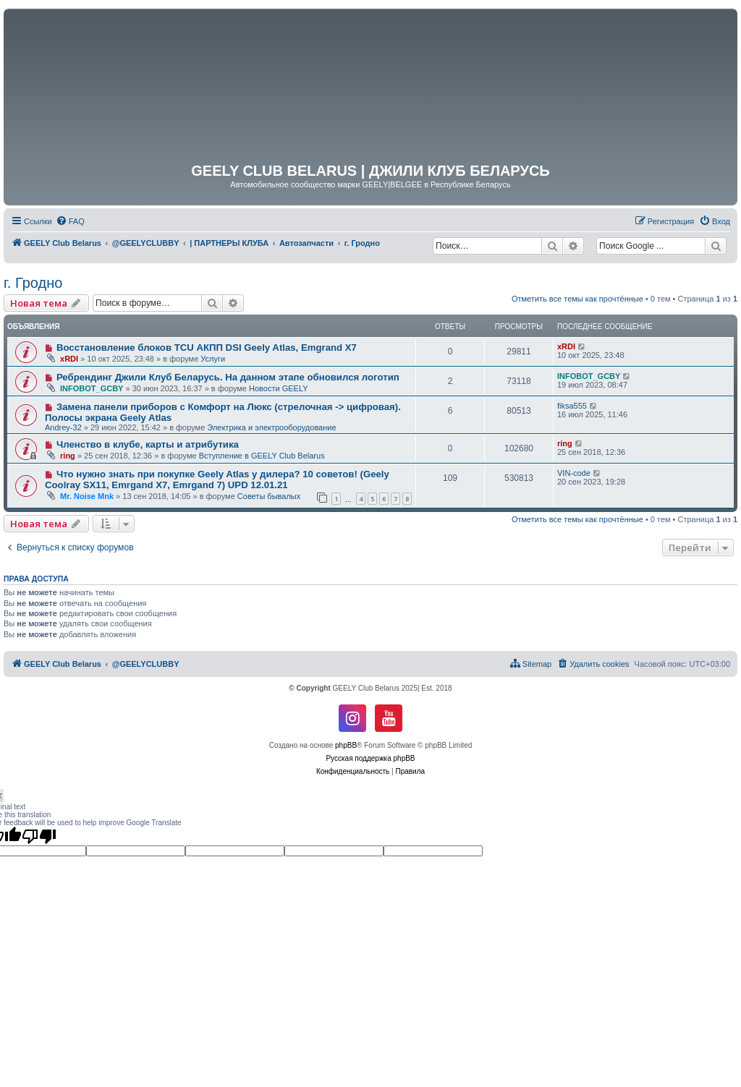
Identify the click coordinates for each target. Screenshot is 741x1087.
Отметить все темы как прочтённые (577, 298)
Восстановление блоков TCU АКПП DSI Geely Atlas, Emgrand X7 (206, 347)
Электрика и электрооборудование (271, 427)
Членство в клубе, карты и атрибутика (147, 444)
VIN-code (573, 473)
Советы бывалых (268, 496)
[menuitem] (70, 221)
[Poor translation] (39, 836)
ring (67, 455)
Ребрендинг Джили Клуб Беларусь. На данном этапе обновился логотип (227, 377)
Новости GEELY (278, 388)
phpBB (346, 745)
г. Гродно (33, 283)
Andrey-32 (63, 427)
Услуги (212, 358)
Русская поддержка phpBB (370, 758)
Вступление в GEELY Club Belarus (262, 455)
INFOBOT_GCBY (91, 388)
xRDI (69, 358)
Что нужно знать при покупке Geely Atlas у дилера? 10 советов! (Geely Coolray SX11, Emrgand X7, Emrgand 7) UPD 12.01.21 (217, 479)
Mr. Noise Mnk (87, 496)
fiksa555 (572, 405)
